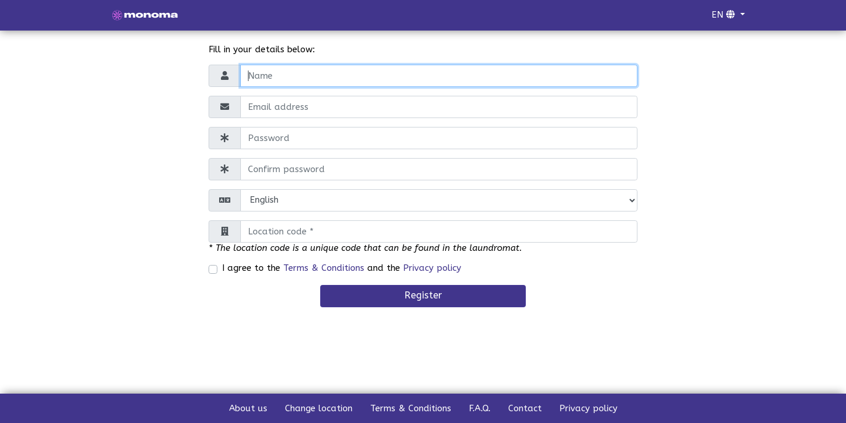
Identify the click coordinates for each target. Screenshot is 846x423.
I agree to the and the (341, 268)
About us (248, 408)
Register (423, 295)
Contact (525, 408)
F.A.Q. (480, 408)
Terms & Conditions (323, 268)
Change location (318, 408)
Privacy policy (432, 268)
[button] (728, 15)
